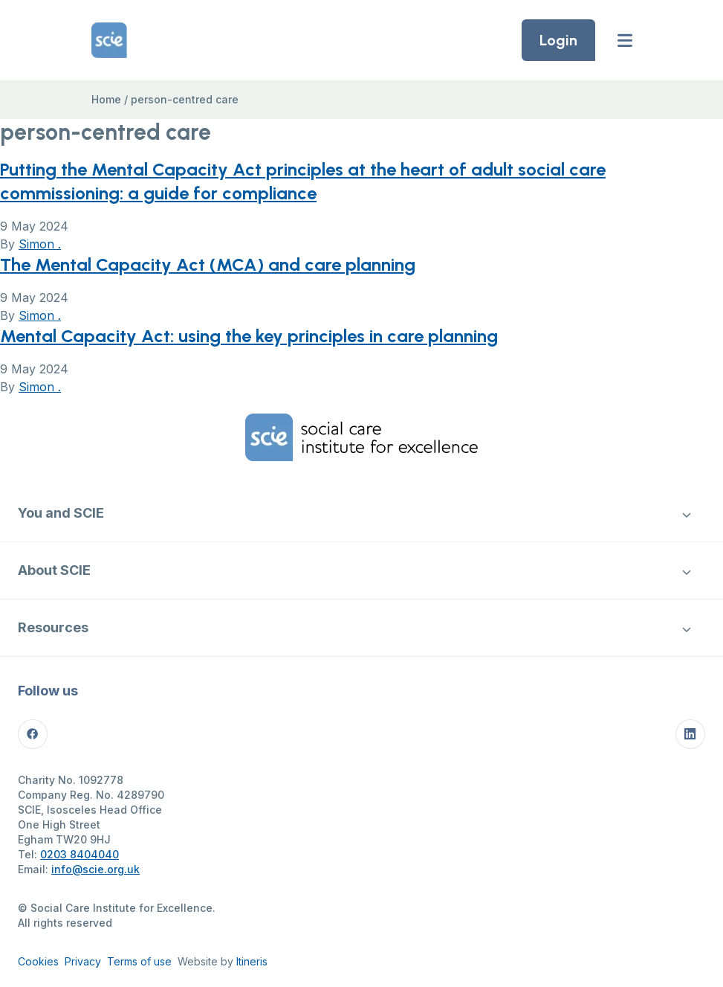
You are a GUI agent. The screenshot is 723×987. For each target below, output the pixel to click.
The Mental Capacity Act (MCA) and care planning (207, 264)
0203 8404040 (79, 854)
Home (106, 99)
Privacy (83, 961)
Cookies (38, 961)
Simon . (40, 244)
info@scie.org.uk (95, 869)
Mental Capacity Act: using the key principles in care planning (249, 336)
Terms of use (139, 961)
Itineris (252, 961)
